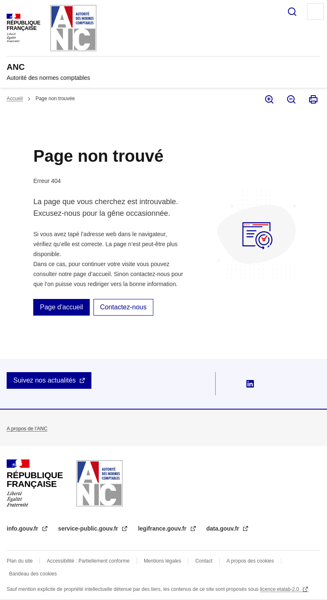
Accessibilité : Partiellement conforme (88, 561)
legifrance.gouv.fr (163, 528)
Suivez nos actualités (44, 380)
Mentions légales (162, 561)
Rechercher (292, 11)
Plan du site (20, 561)
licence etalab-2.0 (280, 589)
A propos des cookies (250, 561)
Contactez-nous (123, 307)
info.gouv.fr (23, 528)
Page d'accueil (61, 307)
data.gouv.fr (224, 528)
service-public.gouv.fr (89, 528)
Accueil (15, 98)
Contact (203, 561)
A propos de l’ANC (27, 429)
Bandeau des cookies (33, 574)
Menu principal (315, 11)
